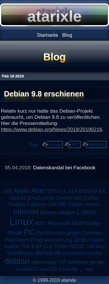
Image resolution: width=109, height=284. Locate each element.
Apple (21, 190)
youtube (68, 269)
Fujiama (36, 204)
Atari (38, 190)
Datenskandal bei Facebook (64, 167)
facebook (77, 262)
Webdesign (20, 253)
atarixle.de (48, 253)
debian (97, 144)
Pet (40, 233)
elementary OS (48, 262)
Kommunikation (58, 212)
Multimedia (85, 223)
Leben (86, 212)
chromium (74, 253)
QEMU (81, 240)
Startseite (47, 35)
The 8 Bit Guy (37, 246)
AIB (8, 191)
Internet (26, 212)
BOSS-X (56, 191)
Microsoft (59, 223)
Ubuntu (96, 246)
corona (94, 253)
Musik (15, 232)
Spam (97, 240)
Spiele (12, 246)
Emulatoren (41, 198)
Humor (92, 204)
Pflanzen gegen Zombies (73, 233)
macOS (48, 269)
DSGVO (87, 191)
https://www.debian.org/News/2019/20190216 (51, 129)
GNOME (57, 204)
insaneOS (27, 269)
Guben (75, 204)
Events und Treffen (77, 198)
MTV (40, 223)
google (97, 262)
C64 (72, 191)
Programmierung (51, 240)
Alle (89, 269)
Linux (55, 144)
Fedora (17, 204)
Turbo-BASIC (70, 246)
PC (75, 144)
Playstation (17, 240)
